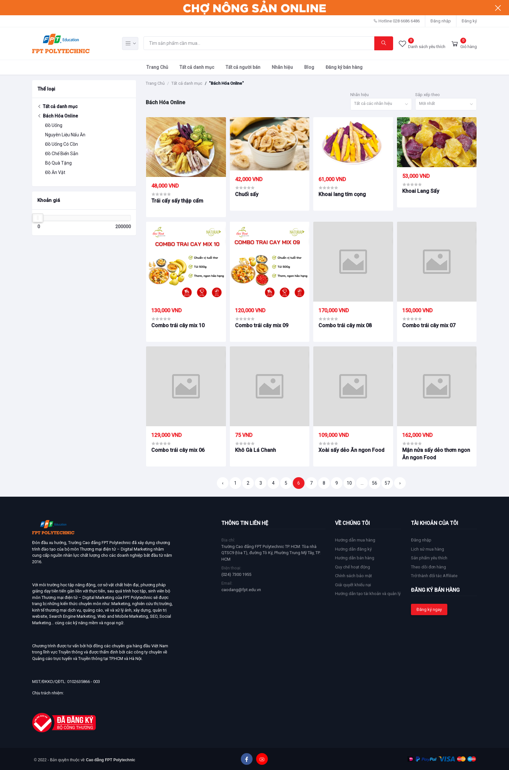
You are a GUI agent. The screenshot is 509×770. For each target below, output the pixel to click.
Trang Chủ (157, 67)
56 (374, 483)
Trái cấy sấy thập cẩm (177, 201)
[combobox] (381, 104)
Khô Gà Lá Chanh (255, 450)
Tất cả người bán (243, 67)
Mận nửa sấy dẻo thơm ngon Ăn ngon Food (436, 453)
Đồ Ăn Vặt (55, 172)
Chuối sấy (246, 194)
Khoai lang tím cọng (342, 194)
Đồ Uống (53, 125)
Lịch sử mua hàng (427, 549)
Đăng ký (469, 21)
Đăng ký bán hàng (344, 67)
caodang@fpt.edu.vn (241, 589)
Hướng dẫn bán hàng (354, 557)
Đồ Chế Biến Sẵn (61, 153)
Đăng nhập (440, 21)
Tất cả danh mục (197, 67)
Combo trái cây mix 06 (178, 450)
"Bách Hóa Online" (226, 83)
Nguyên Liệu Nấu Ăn (65, 134)
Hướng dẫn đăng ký (353, 549)
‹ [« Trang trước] (222, 483)
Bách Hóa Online (57, 115)
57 (387, 483)
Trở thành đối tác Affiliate (434, 575)
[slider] (37, 217)
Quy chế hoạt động (352, 567)
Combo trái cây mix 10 (178, 325)
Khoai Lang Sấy (420, 191)
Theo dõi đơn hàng (428, 567)
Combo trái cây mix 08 (345, 325)
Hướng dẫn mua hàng (355, 540)
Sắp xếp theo (427, 94)
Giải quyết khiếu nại (353, 584)
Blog (309, 67)
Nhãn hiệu (282, 67)
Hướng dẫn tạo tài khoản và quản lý (368, 593)
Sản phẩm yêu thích (429, 557)
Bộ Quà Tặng (58, 163)
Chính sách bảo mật (353, 575)
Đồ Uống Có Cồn (61, 144)
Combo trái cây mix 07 (428, 325)
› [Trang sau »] (400, 483)
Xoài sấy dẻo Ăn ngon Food (351, 450)
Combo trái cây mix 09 (261, 325)
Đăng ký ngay (429, 609)
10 (349, 483)
